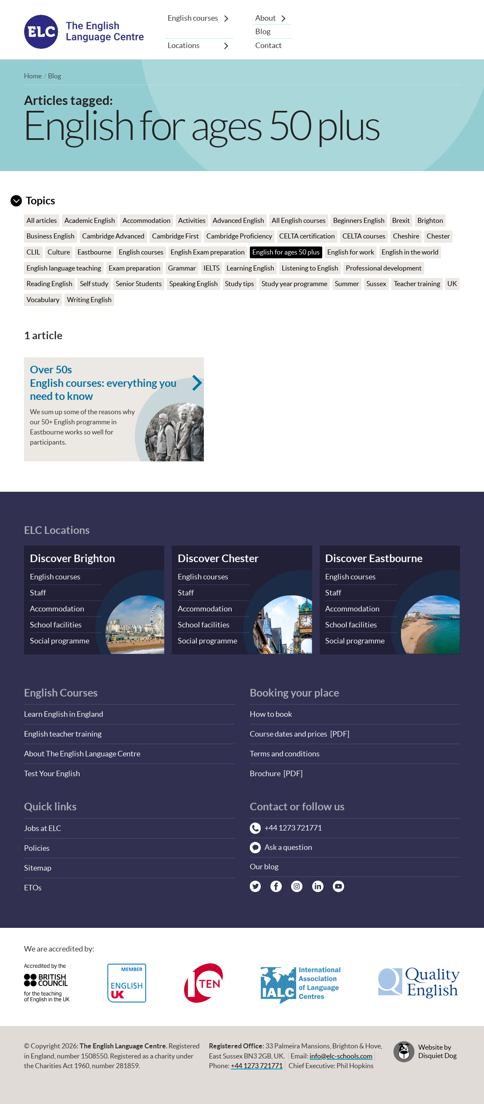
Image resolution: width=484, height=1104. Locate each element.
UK (31, 299)
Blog (262, 31)
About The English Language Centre (82, 751)
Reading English (49, 284)
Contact (268, 45)
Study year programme (294, 284)
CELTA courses (363, 236)
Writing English (106, 299)
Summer (347, 284)
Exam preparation (134, 268)
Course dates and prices (288, 731)
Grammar (182, 268)
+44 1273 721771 (257, 1060)
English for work (350, 252)
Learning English (251, 268)
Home (33, 76)
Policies (37, 844)
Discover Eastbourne (373, 558)
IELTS (211, 268)
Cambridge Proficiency (239, 236)
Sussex (376, 284)
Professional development (384, 268)
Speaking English (193, 284)
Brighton (430, 220)
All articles (42, 220)
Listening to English (310, 268)
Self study (94, 284)
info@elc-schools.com (341, 1051)
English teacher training (63, 731)
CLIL (33, 252)
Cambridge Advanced (113, 236)
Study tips (239, 284)
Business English (51, 236)
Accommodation (147, 220)
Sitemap (37, 863)
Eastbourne (94, 252)
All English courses (299, 220)
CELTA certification (307, 236)
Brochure (265, 770)
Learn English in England (63, 712)
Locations (184, 45)
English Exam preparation (208, 252)
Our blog (264, 863)
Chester (438, 236)
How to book (271, 712)
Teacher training (417, 284)
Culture (59, 252)
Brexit (401, 220)
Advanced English (239, 220)
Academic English (89, 220)
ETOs (33, 883)
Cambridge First (175, 236)
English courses (193, 17)
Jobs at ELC (42, 824)
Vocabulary (60, 299)
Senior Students (139, 284)
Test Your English (52, 770)
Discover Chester (218, 558)
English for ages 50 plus (286, 252)
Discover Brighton (72, 558)
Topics (33, 200)
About (265, 17)
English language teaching (64, 268)
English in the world (410, 252)
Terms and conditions (285, 751)
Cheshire (406, 236)
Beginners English (359, 220)
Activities (192, 220)
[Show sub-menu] (226, 18)
